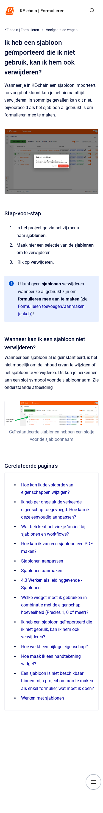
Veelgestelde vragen (61, 30)
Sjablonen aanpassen (42, 561)
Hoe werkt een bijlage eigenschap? (54, 646)
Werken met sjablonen (42, 698)
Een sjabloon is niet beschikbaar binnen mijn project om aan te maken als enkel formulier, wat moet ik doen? (57, 681)
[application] (101, 811)
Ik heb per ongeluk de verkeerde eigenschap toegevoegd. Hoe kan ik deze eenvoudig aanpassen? (55, 509)
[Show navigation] (93, 782)
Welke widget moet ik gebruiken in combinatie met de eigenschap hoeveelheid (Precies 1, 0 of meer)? (54, 605)
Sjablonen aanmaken (41, 570)
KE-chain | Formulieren (42, 10)
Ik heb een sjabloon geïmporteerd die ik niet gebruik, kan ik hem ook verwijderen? (56, 629)
